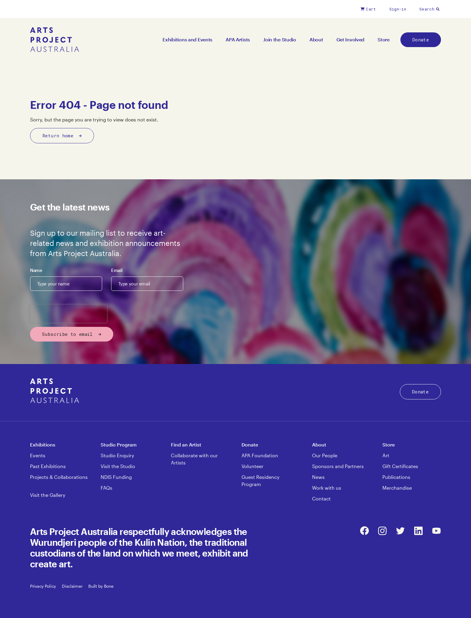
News (318, 477)
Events (37, 455)
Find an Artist (186, 444)
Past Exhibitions (48, 466)
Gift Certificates (400, 466)
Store (384, 39)
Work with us (326, 488)
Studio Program (119, 444)
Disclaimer (72, 586)
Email (116, 270)
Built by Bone (100, 586)
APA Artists (238, 39)
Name (36, 270)
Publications (396, 477)
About (316, 39)
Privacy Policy (43, 586)
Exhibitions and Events (187, 39)
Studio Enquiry (117, 455)
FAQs (106, 488)
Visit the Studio (118, 466)
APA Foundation (260, 455)
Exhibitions (42, 444)
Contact (321, 498)
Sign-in (397, 9)
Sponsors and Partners (338, 466)
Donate (420, 40)
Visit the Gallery (47, 495)
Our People (324, 455)
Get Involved (350, 39)
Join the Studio (279, 39)
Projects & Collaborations (59, 477)
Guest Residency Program (260, 480)
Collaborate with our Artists (194, 458)
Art (385, 455)
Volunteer (252, 466)
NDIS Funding (116, 477)
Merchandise (397, 488)
